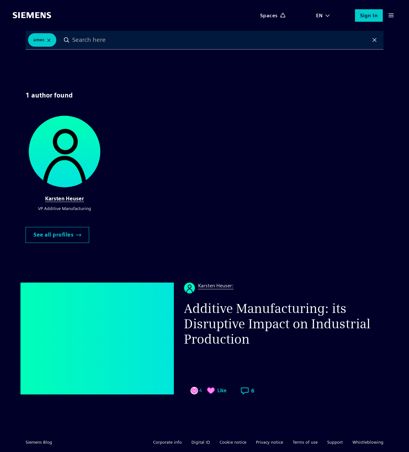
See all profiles (57, 235)
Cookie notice (233, 442)
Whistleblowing (367, 442)
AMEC (39, 39)
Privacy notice (269, 442)
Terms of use (305, 442)
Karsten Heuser (64, 199)
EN (319, 15)
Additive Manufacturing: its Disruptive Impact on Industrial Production (277, 324)
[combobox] (220, 40)
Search (66, 40)
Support (335, 442)
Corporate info (167, 442)
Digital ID (200, 442)
